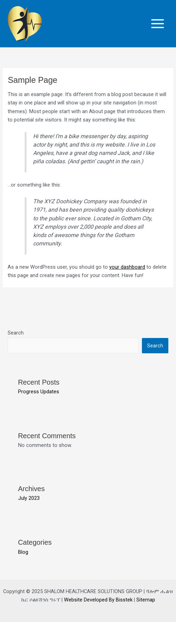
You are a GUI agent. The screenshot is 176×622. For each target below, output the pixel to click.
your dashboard (127, 267)
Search (16, 333)
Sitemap (145, 600)
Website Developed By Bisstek (99, 600)
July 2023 (29, 498)
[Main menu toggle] (157, 23)
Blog (23, 552)
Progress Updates (38, 391)
